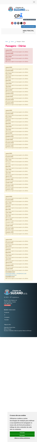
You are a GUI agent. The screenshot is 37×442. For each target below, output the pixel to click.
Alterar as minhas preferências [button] (22, 438)
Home (6, 41)
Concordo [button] (22, 432)
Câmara (12, 41)
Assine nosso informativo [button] (28, 26)
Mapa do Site (7, 324)
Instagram (6, 317)
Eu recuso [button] (22, 435)
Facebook (6, 312)
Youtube (6, 319)
